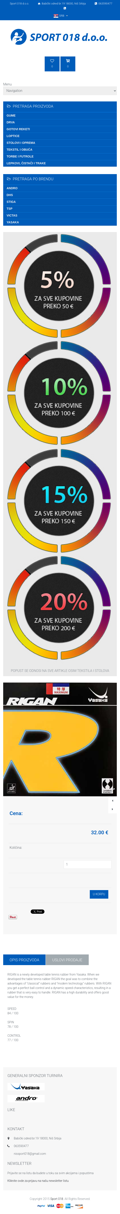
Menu (7, 84)
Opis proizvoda (24, 960)
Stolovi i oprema (21, 142)
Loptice (13, 136)
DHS (10, 195)
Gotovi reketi (18, 129)
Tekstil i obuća (19, 149)
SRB (61, 15)
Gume (11, 115)
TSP (9, 208)
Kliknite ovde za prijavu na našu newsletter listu (38, 1180)
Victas (12, 215)
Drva (11, 122)
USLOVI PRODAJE (67, 960)
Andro (12, 188)
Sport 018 (56, 1199)
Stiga (11, 202)
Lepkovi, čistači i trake (26, 163)
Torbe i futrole (20, 156)
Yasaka (13, 222)
